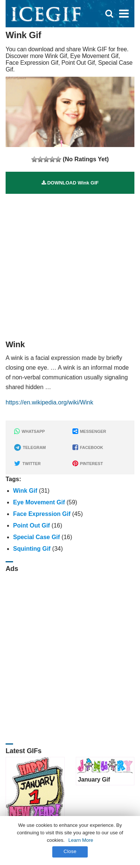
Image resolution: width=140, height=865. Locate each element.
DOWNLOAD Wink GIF (70, 183)
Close (70, 851)
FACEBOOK (87, 447)
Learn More (80, 840)
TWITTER (27, 463)
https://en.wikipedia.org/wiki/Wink (49, 402)
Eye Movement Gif (39, 502)
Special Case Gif (36, 537)
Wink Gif (25, 490)
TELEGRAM (30, 447)
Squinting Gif (31, 548)
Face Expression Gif (42, 514)
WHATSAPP (29, 431)
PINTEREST (87, 463)
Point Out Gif (31, 525)
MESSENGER (89, 431)
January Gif (94, 779)
